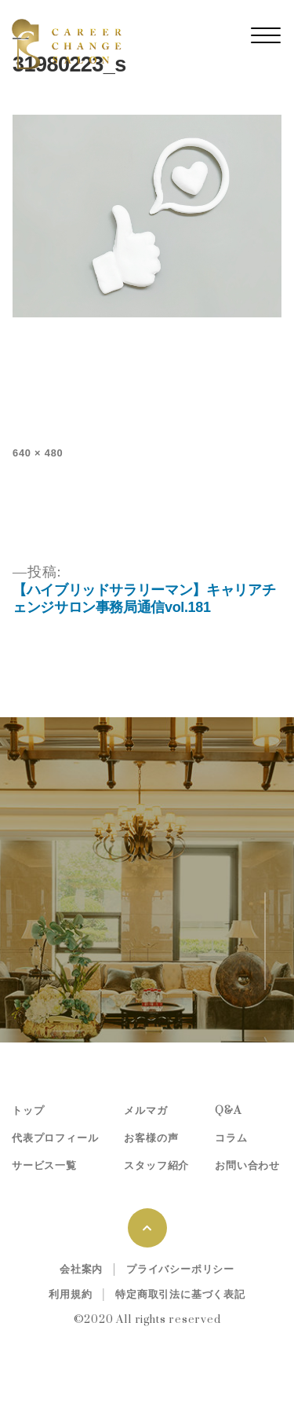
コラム (231, 1138)
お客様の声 (151, 1138)
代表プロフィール (55, 1138)
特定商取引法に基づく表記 (180, 1294)
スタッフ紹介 (156, 1165)
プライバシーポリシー (180, 1269)
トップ (28, 1110)
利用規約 (70, 1294)
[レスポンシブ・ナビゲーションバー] (265, 35)
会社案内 (81, 1269)
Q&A (228, 1111)
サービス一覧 (44, 1165)
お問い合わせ (247, 1165)
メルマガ (145, 1110)
